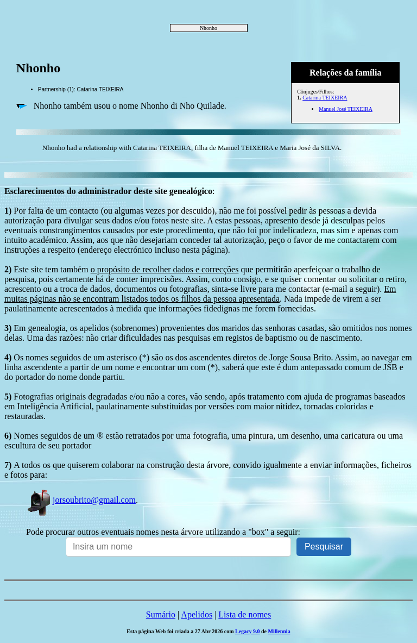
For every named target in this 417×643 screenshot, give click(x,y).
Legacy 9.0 (247, 631)
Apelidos (196, 614)
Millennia (279, 631)
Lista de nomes (244, 614)
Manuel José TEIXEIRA (345, 109)
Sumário (160, 614)
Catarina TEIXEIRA (324, 98)
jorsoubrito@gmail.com (81, 499)
